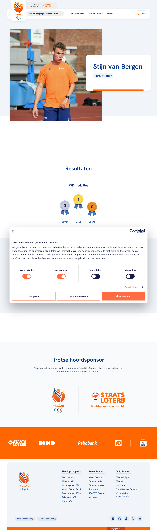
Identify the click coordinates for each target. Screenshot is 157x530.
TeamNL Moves (96, 485)
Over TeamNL (95, 477)
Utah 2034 (67, 501)
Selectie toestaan (78, 296)
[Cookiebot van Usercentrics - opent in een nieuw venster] (131, 231)
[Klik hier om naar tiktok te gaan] (126, 518)
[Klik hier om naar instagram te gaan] (119, 518)
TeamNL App (122, 477)
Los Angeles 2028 (70, 485)
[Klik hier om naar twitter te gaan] (133, 518)
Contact (93, 497)
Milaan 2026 (96, 13)
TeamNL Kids (95, 481)
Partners (93, 489)
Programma (77, 13)
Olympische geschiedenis (122, 494)
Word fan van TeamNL (127, 489)
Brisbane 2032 (69, 497)
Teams (119, 481)
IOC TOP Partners (97, 493)
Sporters (120, 485)
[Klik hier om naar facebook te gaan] (112, 518)
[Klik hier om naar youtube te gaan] (139, 518)
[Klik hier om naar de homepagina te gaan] (18, 10)
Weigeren (34, 296)
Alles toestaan (123, 296)
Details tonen (132, 287)
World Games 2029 (71, 489)
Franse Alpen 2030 (71, 493)
